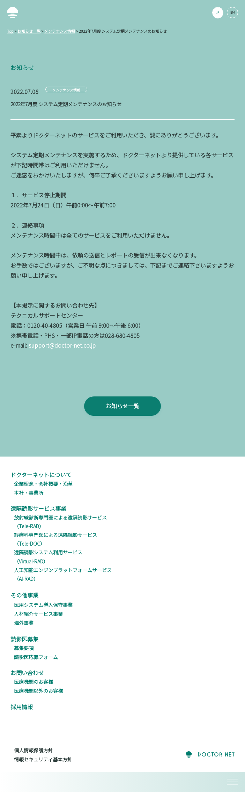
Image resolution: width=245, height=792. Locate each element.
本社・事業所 (28, 492)
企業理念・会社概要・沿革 (43, 483)
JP (218, 12)
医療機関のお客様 (33, 681)
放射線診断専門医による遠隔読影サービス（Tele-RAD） (60, 522)
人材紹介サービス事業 (38, 613)
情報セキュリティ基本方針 (43, 759)
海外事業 (24, 622)
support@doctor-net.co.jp (62, 345)
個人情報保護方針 (33, 750)
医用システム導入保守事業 (43, 604)
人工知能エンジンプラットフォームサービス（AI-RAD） (63, 574)
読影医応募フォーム (36, 657)
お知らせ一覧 (122, 415)
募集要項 (24, 647)
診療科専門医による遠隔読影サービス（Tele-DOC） (55, 539)
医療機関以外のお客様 (38, 690)
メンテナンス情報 (66, 89)
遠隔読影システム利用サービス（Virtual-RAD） (48, 556)
